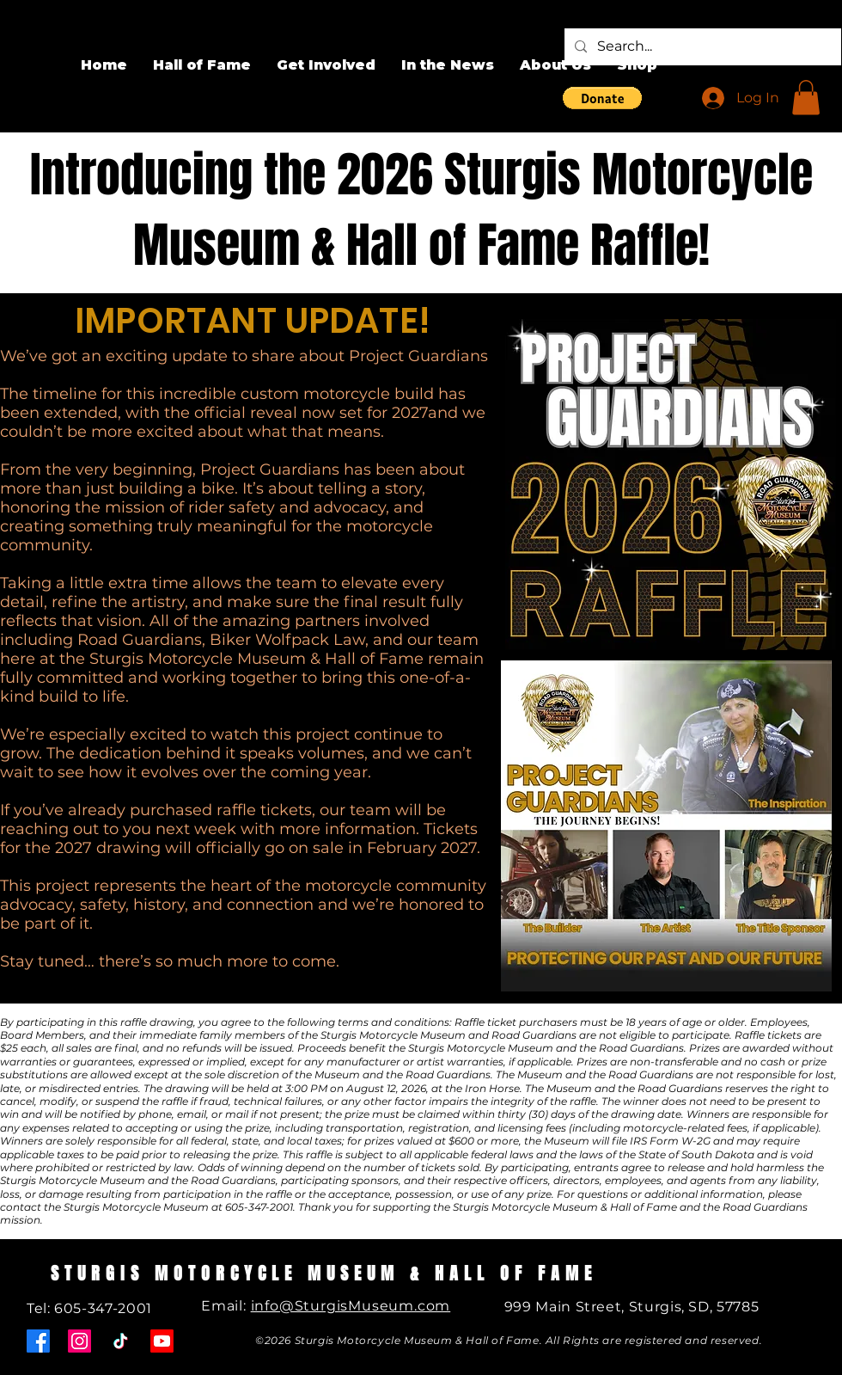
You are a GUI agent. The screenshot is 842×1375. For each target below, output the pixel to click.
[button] (602, 98)
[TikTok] (120, 1341)
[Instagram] (79, 1341)
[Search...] (701, 46)
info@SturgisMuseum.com (351, 1306)
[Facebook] (38, 1341)
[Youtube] (162, 1341)
